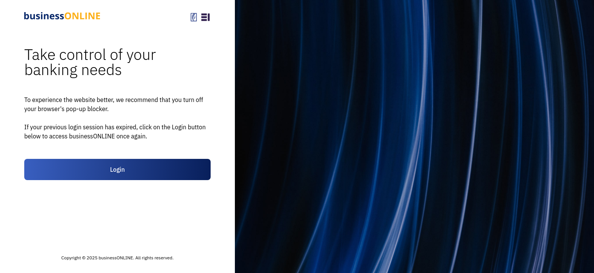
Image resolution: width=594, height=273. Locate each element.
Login (117, 169)
